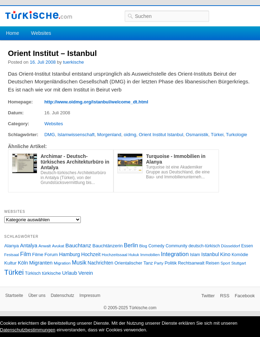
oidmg (130, 134)
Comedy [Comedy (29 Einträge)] (156, 245)
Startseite (14, 295)
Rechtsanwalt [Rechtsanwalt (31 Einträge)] (191, 263)
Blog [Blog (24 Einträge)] (143, 246)
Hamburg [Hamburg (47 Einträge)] (69, 254)
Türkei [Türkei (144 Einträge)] (14, 272)
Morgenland (109, 134)
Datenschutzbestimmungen (28, 329)
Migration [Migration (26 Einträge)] (62, 263)
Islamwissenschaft (76, 134)
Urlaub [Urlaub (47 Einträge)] (69, 273)
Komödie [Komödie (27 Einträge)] (240, 254)
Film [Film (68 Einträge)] (25, 254)
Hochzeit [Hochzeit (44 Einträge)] (90, 254)
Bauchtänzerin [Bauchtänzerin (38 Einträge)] (107, 245)
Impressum (89, 295)
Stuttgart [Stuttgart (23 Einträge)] (238, 263)
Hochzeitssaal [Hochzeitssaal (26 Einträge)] (114, 254)
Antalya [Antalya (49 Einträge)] (28, 245)
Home (12, 33)
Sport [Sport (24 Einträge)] (225, 263)
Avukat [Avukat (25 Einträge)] (58, 246)
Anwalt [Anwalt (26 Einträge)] (45, 245)
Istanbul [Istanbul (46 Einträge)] (210, 254)
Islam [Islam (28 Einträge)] (195, 254)
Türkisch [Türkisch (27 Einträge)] (33, 273)
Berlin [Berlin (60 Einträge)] (131, 245)
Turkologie (236, 134)
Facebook (245, 295)
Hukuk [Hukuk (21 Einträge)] (134, 255)
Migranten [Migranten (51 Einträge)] (41, 263)
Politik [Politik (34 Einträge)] (170, 263)
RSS (224, 295)
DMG (49, 134)
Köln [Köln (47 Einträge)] (23, 263)
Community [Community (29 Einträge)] (176, 245)
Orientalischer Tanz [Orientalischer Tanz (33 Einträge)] (134, 263)
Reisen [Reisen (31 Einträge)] (212, 263)
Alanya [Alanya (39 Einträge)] (11, 245)
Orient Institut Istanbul (161, 134)
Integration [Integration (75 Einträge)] (175, 254)
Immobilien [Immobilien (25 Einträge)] (150, 255)
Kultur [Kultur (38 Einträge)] (10, 263)
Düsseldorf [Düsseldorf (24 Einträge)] (230, 246)
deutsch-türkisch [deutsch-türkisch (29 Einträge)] (204, 245)
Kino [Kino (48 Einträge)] (225, 254)
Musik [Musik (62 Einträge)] (79, 263)
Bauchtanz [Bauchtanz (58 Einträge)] (78, 245)
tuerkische (73, 62)
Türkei (217, 134)
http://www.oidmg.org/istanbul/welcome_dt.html (96, 101)
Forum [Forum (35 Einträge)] (51, 254)
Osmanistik (197, 134)
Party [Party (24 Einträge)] (158, 263)
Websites (41, 33)
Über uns (37, 295)
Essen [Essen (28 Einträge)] (247, 245)
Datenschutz (62, 295)
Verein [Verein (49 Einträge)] (85, 273)
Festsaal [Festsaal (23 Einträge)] (11, 255)
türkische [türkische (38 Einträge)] (51, 273)
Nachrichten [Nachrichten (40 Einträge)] (100, 263)
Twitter (208, 295)
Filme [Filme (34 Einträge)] (38, 254)
